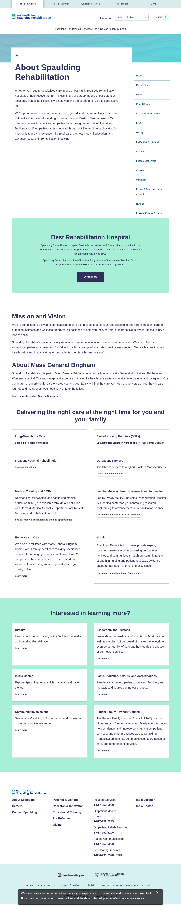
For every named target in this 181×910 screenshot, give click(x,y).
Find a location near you (111, 478)
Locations (49, 28)
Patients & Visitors (27, 4)
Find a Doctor (104, 28)
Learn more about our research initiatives (122, 519)
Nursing (140, 203)
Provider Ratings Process (149, 213)
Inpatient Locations (26, 472)
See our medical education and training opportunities (47, 524)
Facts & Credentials (146, 160)
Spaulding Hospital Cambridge (33, 443)
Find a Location (144, 805)
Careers (140, 170)
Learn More (94, 278)
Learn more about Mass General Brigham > (38, 395)
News (139, 75)
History (139, 132)
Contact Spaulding (24, 818)
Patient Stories (143, 84)
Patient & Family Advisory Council (149, 191)
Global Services (144, 103)
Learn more (22, 581)
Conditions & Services (75, 28)
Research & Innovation (59, 4)
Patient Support (128, 28)
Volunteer (141, 179)
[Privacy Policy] (135, 898)
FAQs (139, 122)
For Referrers (122, 4)
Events (139, 94)
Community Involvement (148, 113)
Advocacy (141, 151)
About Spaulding (23, 805)
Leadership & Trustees (147, 141)
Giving (153, 4)
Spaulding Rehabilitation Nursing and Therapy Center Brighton (129, 446)
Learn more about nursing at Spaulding (120, 578)
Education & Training (90, 4)
